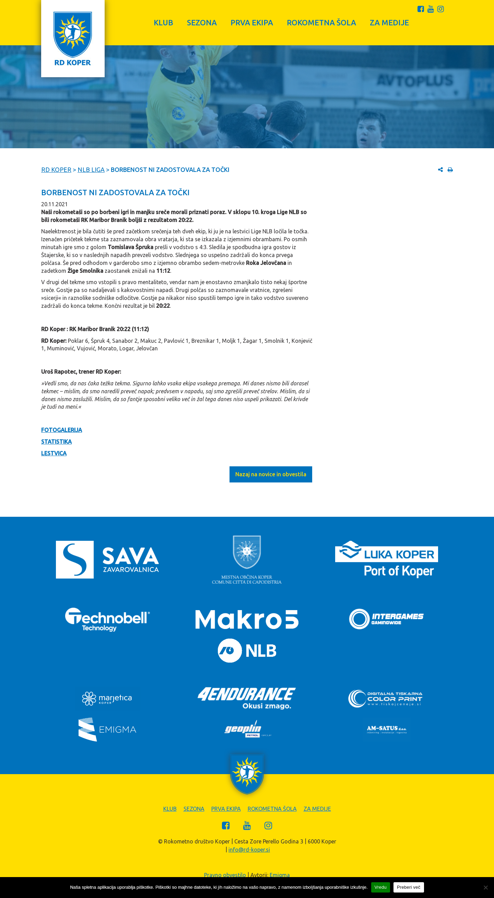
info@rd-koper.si (249, 850)
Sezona (202, 22)
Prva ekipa (252, 22)
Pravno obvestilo (225, 875)
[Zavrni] (485, 887)
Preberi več (409, 887)
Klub (163, 22)
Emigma (280, 875)
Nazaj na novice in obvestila (270, 474)
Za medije (389, 22)
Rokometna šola (321, 22)
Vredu (381, 887)
